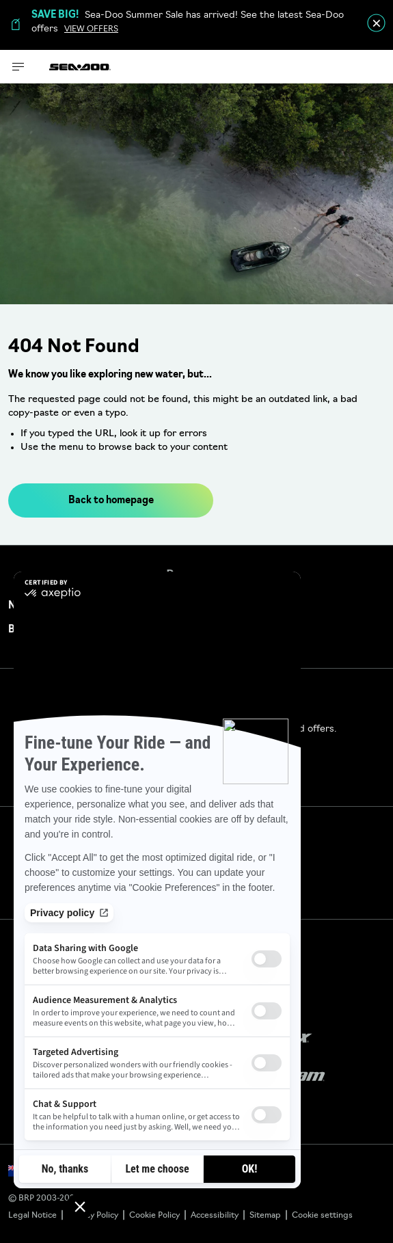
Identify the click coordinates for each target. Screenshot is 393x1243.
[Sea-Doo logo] (80, 66)
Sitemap (265, 1216)
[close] (376, 22)
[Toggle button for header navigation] (18, 66)
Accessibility (215, 1216)
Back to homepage (111, 501)
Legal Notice (32, 1216)
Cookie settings (322, 1216)
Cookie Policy (154, 1216)
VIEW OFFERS (91, 29)
